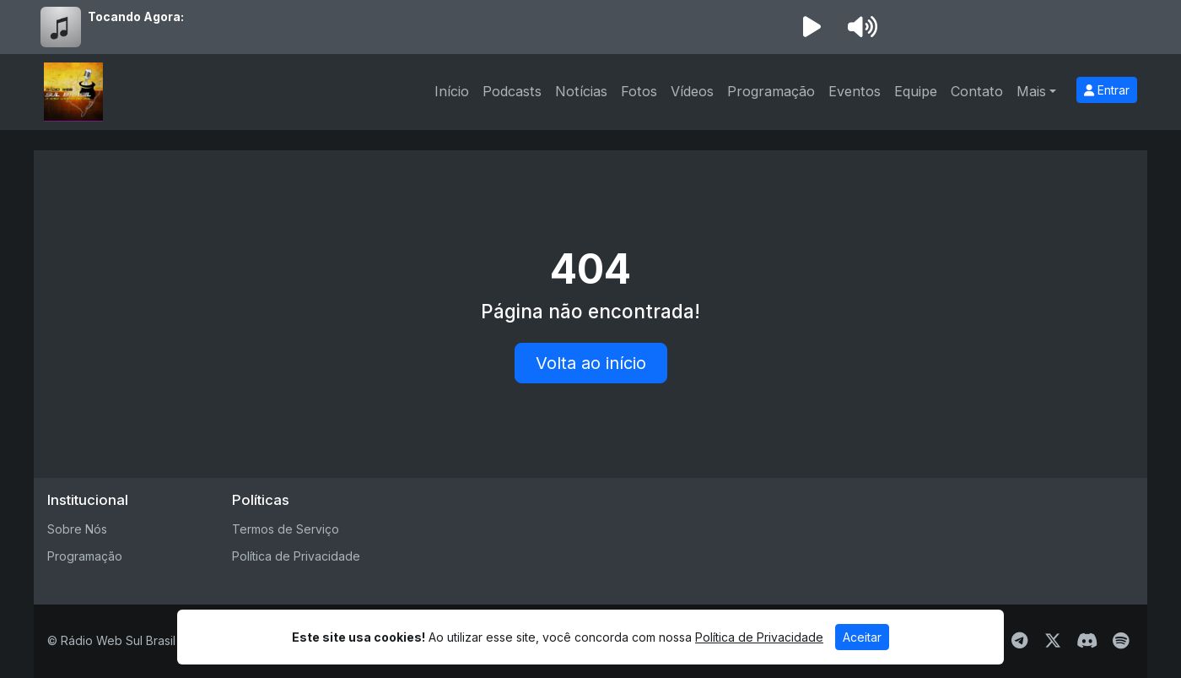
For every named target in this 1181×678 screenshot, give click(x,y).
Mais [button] (1031, 91)
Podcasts (512, 91)
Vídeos (692, 91)
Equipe (915, 91)
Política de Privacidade (296, 556)
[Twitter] (1052, 641)
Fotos (639, 91)
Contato (977, 91)
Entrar (1107, 90)
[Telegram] (1019, 641)
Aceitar (862, 637)
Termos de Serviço (285, 529)
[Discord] (1086, 641)
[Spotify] (1121, 641)
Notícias (581, 91)
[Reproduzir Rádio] (811, 27)
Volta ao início (591, 363)
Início (451, 91)
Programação (771, 91)
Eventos (854, 91)
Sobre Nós (77, 529)
